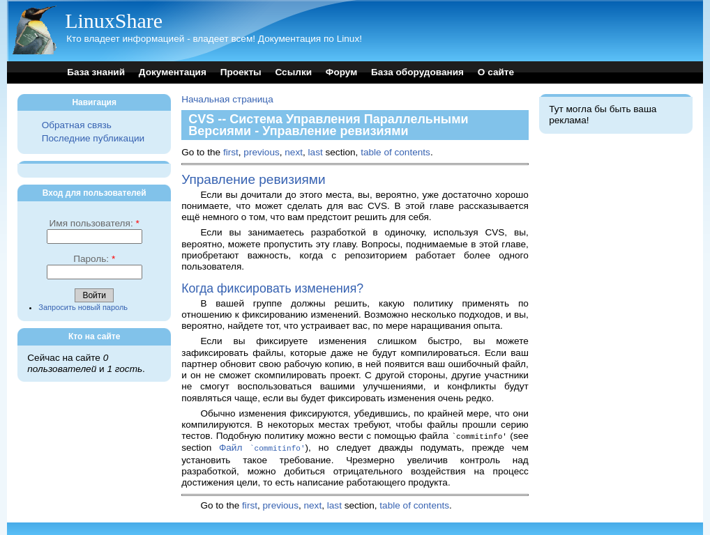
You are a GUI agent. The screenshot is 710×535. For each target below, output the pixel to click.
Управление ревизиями (253, 179)
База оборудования (417, 72)
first (231, 152)
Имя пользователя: (94, 223)
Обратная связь (77, 125)
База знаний (96, 72)
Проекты (241, 72)
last (315, 152)
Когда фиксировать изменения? (272, 288)
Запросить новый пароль (83, 307)
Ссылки (293, 72)
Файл (262, 447)
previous (261, 152)
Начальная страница (227, 99)
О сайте (496, 72)
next (294, 152)
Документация (172, 72)
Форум (341, 72)
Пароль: (94, 259)
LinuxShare (114, 20)
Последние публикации (93, 138)
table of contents (395, 152)
